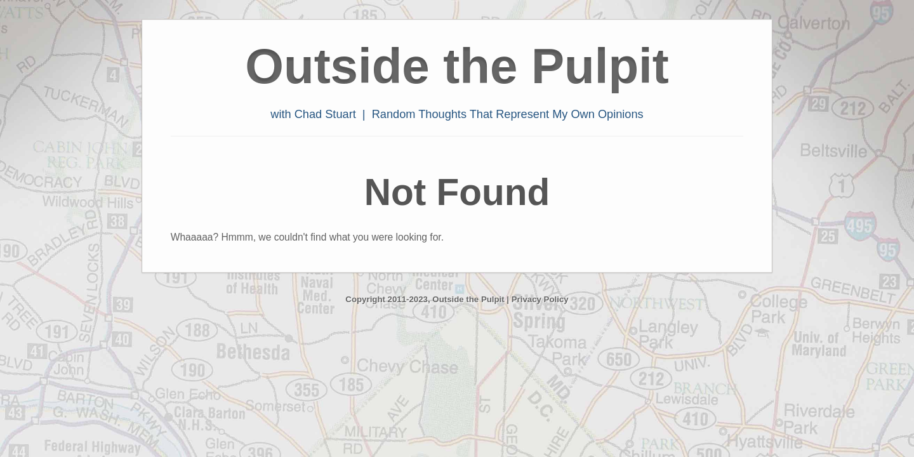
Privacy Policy (540, 299)
